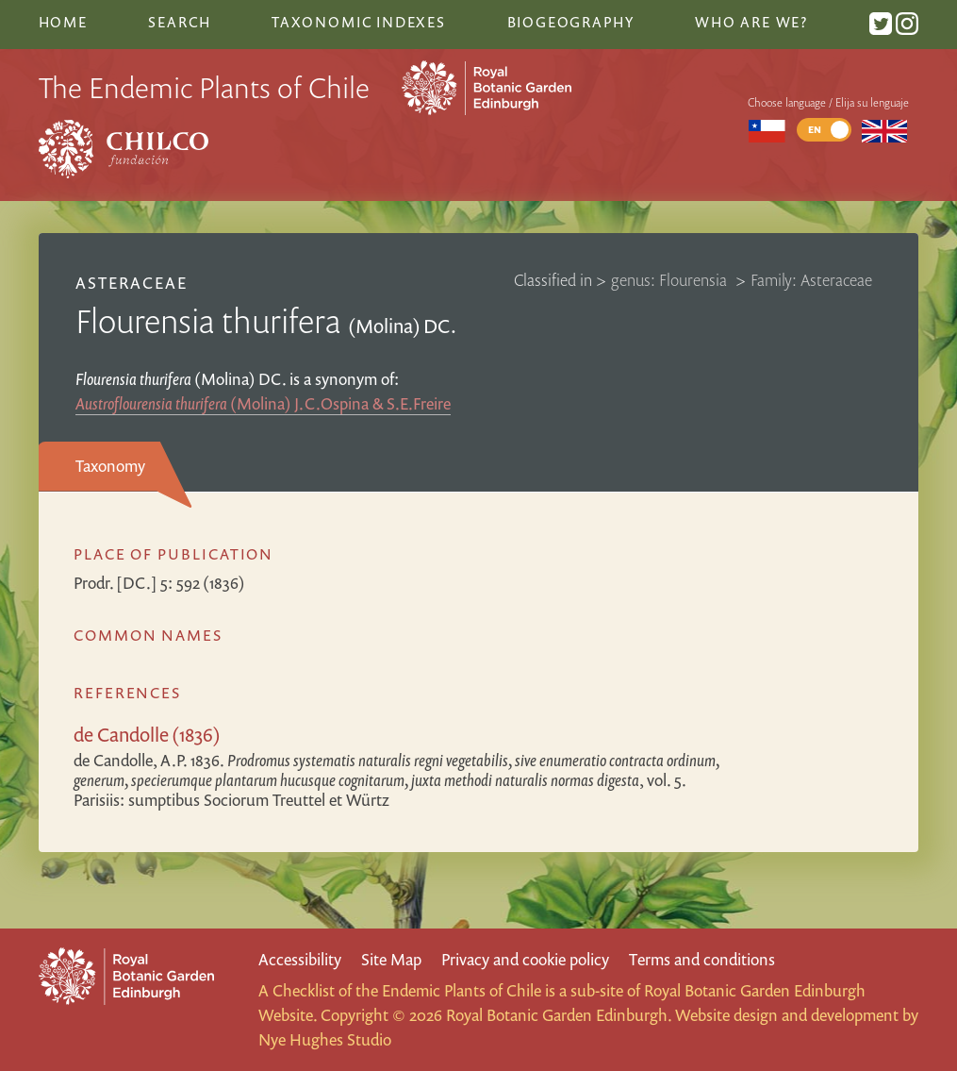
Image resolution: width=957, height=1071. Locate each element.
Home (63, 21)
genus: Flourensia (671, 280)
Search (179, 21)
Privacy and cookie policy (525, 959)
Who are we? (751, 21)
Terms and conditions (702, 959)
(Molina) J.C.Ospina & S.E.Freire (263, 403)
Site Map (391, 959)
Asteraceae (131, 282)
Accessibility (299, 959)
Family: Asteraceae (811, 280)
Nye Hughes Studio (324, 1039)
